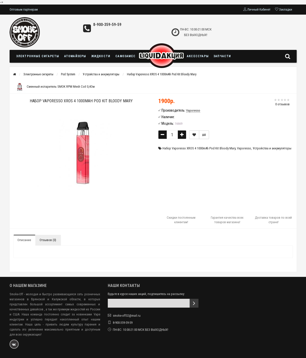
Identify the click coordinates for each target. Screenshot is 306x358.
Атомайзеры (75, 56)
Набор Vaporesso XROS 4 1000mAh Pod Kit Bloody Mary (161, 74)
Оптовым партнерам (24, 9)
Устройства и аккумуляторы (101, 74)
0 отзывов (282, 104)
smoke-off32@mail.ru (127, 315)
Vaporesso (244, 148)
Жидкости (101, 56)
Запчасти (222, 56)
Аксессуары (198, 56)
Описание (24, 240)
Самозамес (125, 56)
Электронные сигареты (37, 56)
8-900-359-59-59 (107, 24)
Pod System (68, 74)
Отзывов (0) (48, 240)
